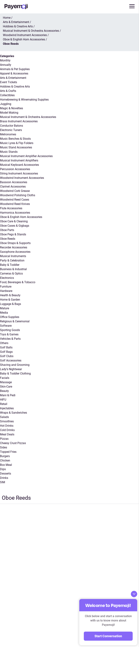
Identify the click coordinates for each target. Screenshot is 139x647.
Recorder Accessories (13, 247)
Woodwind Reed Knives (15, 204)
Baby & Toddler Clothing (15, 373)
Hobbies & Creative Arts (15, 86)
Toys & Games (9, 334)
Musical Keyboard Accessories (19, 165)
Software (6, 325)
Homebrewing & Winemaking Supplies (24, 99)
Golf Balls (6, 347)
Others (4, 343)
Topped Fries (8, 451)
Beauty (4, 391)
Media (4, 312)
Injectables (7, 408)
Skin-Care (6, 386)
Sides (3, 447)
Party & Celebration (12, 260)
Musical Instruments (13, 256)
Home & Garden (10, 299)
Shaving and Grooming (15, 365)
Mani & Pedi (7, 395)
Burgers (5, 456)
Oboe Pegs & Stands (13, 234)
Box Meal (6, 465)
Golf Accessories (10, 360)
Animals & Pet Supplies (15, 69)
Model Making (9, 112)
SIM (2, 482)
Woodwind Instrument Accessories (22, 178)
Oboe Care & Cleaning (14, 221)
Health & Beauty (10, 295)
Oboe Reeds (7, 238)
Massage (6, 382)
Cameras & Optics (11, 273)
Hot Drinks (6, 425)
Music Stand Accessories (16, 147)
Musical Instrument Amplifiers (19, 160)
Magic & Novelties (11, 108)
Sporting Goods (10, 330)
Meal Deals (7, 434)
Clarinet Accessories (13, 186)
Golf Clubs (6, 356)
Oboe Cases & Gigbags (14, 225)
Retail (3, 404)
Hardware (6, 291)
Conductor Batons (11, 125)
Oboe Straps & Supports (15, 243)
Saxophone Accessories (15, 251)
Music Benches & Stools (15, 138)
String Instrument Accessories (19, 173)
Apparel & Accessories (14, 73)
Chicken (5, 460)
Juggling (5, 104)
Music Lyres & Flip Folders (16, 143)
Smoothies (7, 421)
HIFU (3, 399)
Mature (4, 308)
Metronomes (8, 134)
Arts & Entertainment (13, 78)
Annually (5, 64)
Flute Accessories (11, 208)
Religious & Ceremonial (15, 321)
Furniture (5, 286)
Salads (4, 417)
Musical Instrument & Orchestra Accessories (28, 117)
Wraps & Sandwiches (13, 412)
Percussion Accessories (15, 169)
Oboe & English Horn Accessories (21, 217)
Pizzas (4, 438)
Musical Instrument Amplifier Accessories (26, 156)
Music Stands (9, 151)
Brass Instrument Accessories (19, 121)
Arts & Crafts (8, 91)
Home (6, 17)
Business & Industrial (13, 269)
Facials (4, 378)
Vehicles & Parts (10, 338)
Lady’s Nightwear (11, 369)
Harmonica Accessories (15, 212)
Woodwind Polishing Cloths (17, 195)
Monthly (5, 60)
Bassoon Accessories (13, 182)
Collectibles (7, 95)
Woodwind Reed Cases (14, 199)
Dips (3, 469)
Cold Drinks (7, 430)
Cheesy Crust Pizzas (13, 443)
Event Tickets (8, 82)
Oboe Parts (7, 230)
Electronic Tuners (11, 130)
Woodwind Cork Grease (15, 191)
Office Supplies (9, 317)
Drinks (4, 478)
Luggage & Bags (10, 304)
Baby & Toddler (9, 265)
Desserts (5, 473)
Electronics (7, 278)
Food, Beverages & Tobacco (17, 282)
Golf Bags (6, 351)
